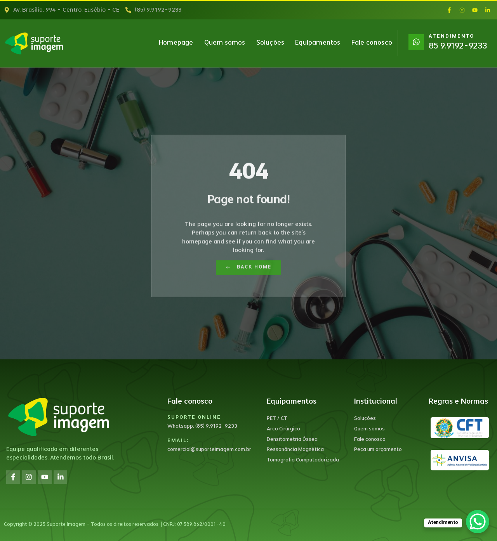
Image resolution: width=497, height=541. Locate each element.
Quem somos (224, 43)
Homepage (176, 43)
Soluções (270, 43)
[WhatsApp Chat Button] (477, 521)
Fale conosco (371, 43)
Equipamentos (317, 43)
